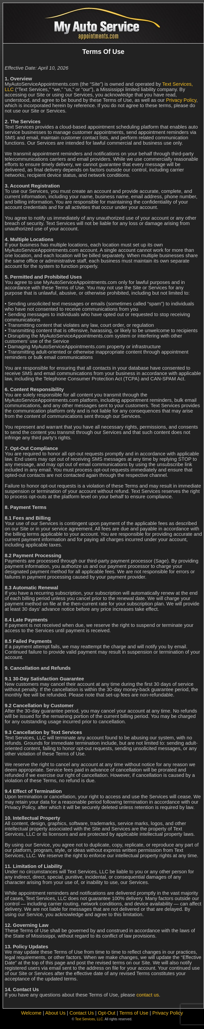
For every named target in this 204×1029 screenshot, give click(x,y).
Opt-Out (106, 1013)
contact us (147, 995)
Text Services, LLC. (89, 1019)
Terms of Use (133, 1013)
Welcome (31, 1013)
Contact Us (82, 1013)
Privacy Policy (181, 100)
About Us (55, 1013)
